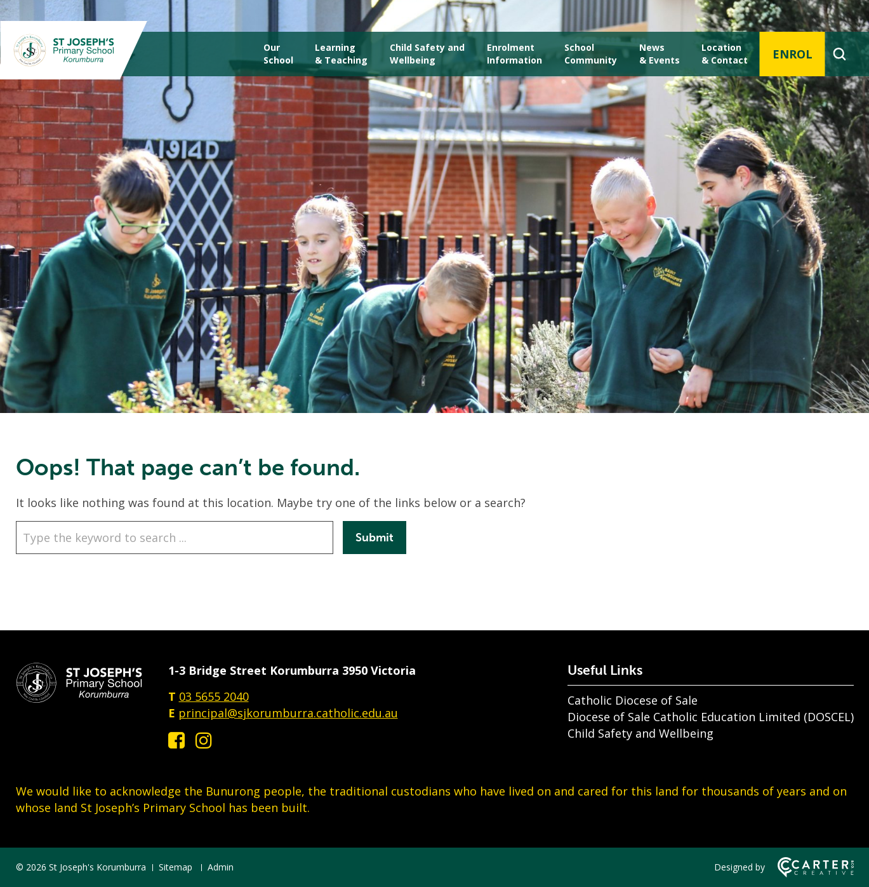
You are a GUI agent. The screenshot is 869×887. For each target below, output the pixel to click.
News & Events (659, 53)
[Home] (79, 699)
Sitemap (175, 867)
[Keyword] (174, 537)
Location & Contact (724, 53)
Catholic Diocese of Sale (632, 700)
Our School (278, 53)
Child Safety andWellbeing (427, 53)
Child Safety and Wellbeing (640, 733)
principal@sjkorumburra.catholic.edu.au (288, 713)
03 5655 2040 (214, 696)
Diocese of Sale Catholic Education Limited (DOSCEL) (710, 716)
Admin (221, 867)
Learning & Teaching (341, 53)
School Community (590, 53)
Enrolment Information (514, 53)
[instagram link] (204, 740)
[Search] (839, 54)
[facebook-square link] (176, 740)
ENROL (793, 54)
